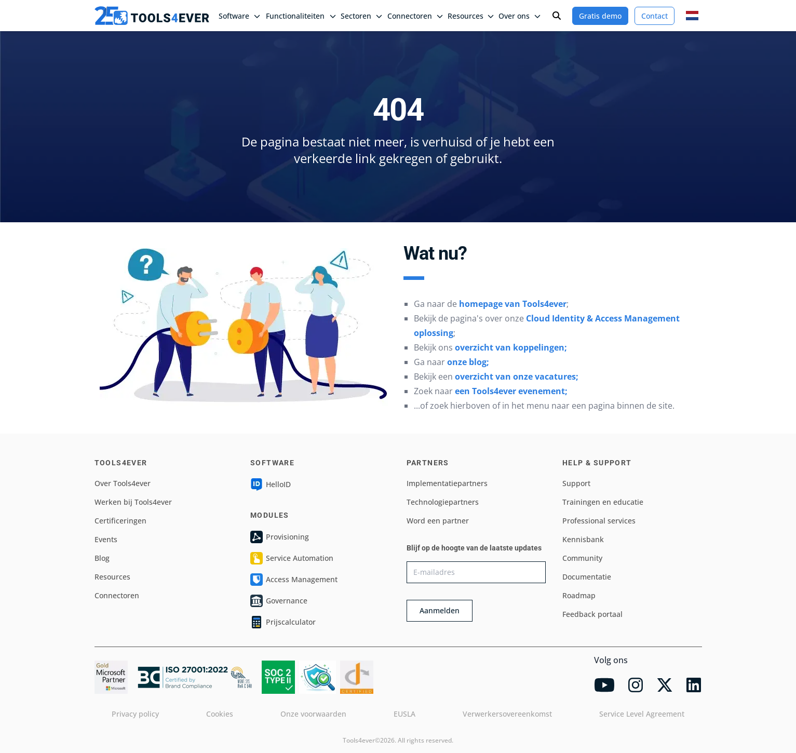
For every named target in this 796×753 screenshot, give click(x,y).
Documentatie (586, 577)
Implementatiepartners (447, 483)
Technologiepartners (443, 502)
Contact (654, 16)
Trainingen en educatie (602, 502)
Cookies (219, 714)
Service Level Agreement (641, 714)
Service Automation (291, 558)
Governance (278, 601)
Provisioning (279, 537)
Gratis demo (600, 16)
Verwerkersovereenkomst (507, 714)
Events (106, 539)
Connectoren (117, 595)
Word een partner (438, 521)
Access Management (294, 579)
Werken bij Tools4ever (133, 502)
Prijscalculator (283, 622)
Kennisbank (583, 539)
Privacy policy (135, 714)
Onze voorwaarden (313, 714)
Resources (112, 577)
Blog (102, 558)
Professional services (599, 521)
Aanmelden (440, 610)
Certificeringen (120, 521)
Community (582, 558)
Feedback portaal (592, 614)
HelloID (270, 484)
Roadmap (579, 595)
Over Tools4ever (123, 483)
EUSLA (404, 714)
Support (576, 483)
